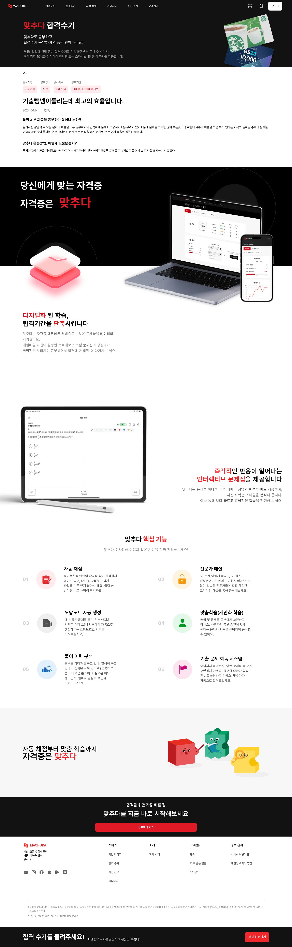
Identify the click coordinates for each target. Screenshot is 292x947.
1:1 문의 (194, 872)
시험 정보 (91, 6)
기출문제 (50, 6)
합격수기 (70, 6)
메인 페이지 (115, 854)
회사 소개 (132, 6)
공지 (192, 854)
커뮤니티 (112, 6)
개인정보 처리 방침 (241, 863)
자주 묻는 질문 (198, 863)
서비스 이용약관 (240, 854)
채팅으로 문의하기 (36, 910)
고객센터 (153, 6)
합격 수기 (113, 863)
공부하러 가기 (146, 827)
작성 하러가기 (257, 937)
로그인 (275, 6)
